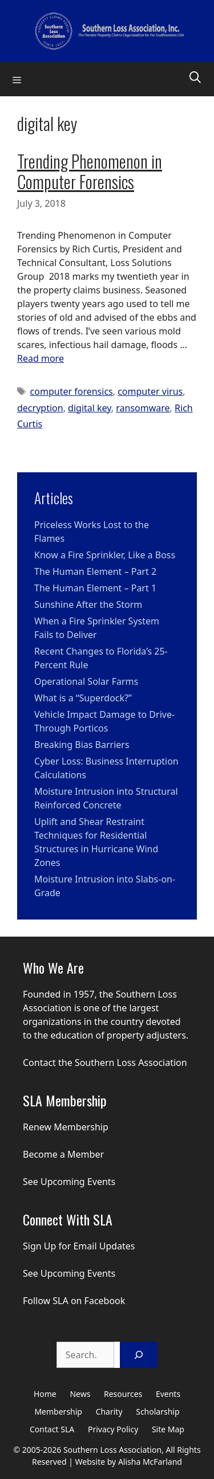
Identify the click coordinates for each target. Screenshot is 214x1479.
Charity (109, 1411)
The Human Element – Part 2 (95, 571)
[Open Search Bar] (195, 76)
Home (45, 1393)
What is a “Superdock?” (83, 698)
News (80, 1393)
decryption (40, 408)
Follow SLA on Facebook (74, 1300)
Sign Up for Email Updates (79, 1246)
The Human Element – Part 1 (95, 588)
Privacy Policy (113, 1429)
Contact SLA (52, 1429)
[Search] (139, 1355)
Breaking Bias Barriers (82, 744)
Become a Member (63, 1154)
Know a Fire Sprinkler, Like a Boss (104, 555)
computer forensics (71, 391)
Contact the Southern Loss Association (105, 1062)
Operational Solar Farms (86, 681)
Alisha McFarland (150, 1461)
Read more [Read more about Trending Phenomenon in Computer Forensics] (40, 358)
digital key (89, 408)
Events (168, 1393)
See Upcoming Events (69, 1181)
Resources (123, 1393)
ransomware (142, 408)
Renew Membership (65, 1127)
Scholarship (157, 1411)
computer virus (150, 391)
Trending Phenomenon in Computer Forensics (89, 171)
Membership (58, 1411)
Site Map (168, 1429)
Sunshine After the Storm (88, 604)
